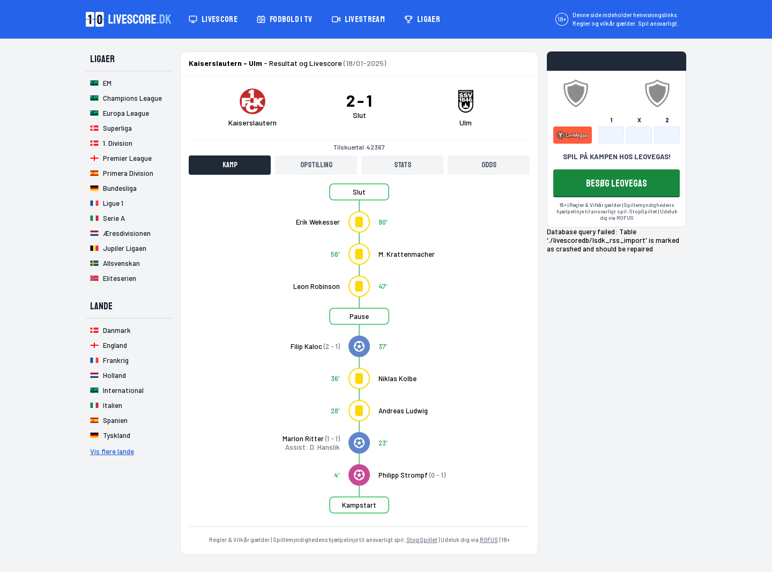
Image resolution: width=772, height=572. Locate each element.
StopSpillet (421, 539)
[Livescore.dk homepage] (129, 19)
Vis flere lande (112, 451)
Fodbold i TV (285, 19)
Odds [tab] (488, 164)
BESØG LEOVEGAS (616, 183)
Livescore (213, 19)
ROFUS (489, 539)
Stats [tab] (402, 164)
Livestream (358, 19)
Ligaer (422, 19)
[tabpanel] (359, 354)
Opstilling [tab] (316, 164)
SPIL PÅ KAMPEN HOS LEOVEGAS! (617, 156)
